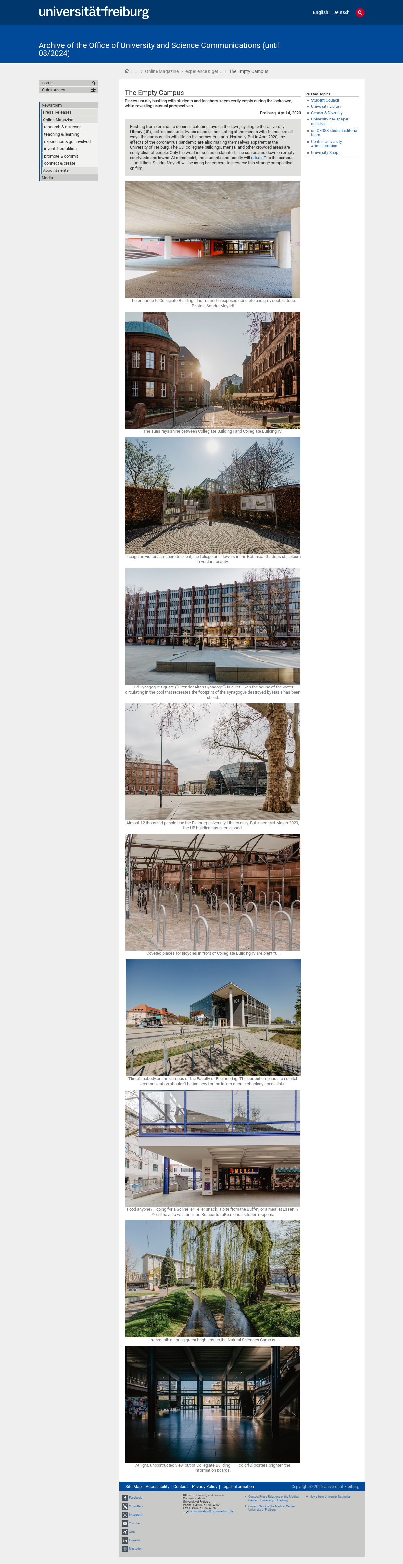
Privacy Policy (204, 1486)
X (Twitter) (136, 1506)
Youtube (134, 1523)
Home (127, 71)
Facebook (135, 1497)
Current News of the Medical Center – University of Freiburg (272, 1508)
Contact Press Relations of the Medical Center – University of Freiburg (273, 1498)
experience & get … (203, 71)
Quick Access (55, 89)
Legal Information (237, 1486)
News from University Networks (330, 1496)
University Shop (324, 152)
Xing (132, 1531)
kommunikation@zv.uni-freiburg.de (210, 1511)
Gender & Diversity (327, 113)
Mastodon (135, 1548)
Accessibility (157, 1486)
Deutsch (341, 12)
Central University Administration (326, 144)
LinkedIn (134, 1540)
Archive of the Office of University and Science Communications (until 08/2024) (159, 49)
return (256, 157)
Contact (180, 1486)
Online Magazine (162, 71)
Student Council (325, 100)
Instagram (135, 1515)
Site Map (133, 1486)
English (320, 12)
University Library (326, 106)
